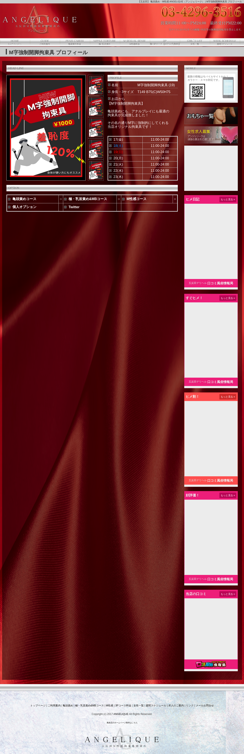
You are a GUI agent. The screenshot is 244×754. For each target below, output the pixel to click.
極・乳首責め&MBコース (89, 705)
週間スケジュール (156, 705)
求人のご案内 (176, 705)
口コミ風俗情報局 (220, 283)
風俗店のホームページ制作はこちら (122, 723)
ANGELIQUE (120, 714)
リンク (190, 705)
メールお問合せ (205, 705)
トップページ (38, 705)
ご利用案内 (54, 705)
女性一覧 (138, 705)
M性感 (109, 705)
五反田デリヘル (198, 283)
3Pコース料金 (123, 705)
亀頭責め (68, 705)
